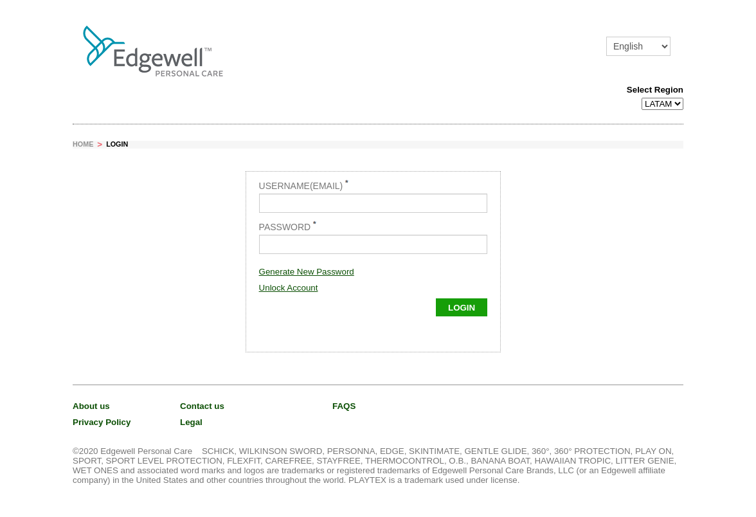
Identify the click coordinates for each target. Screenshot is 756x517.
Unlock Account (288, 288)
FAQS (344, 406)
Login (117, 144)
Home (83, 144)
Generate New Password (306, 272)
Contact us (202, 406)
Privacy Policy (101, 422)
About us (91, 406)
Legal (191, 422)
